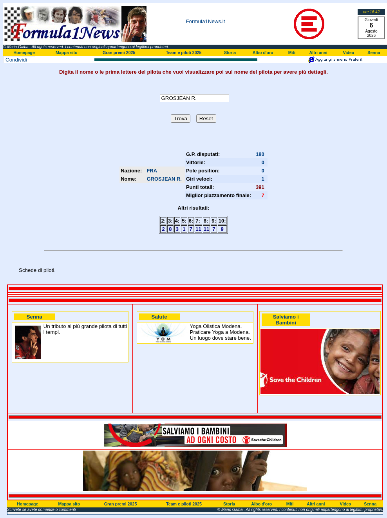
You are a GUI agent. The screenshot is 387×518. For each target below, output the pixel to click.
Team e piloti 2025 (183, 52)
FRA (151, 171)
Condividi (16, 60)
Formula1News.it (205, 21)
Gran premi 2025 (119, 52)
